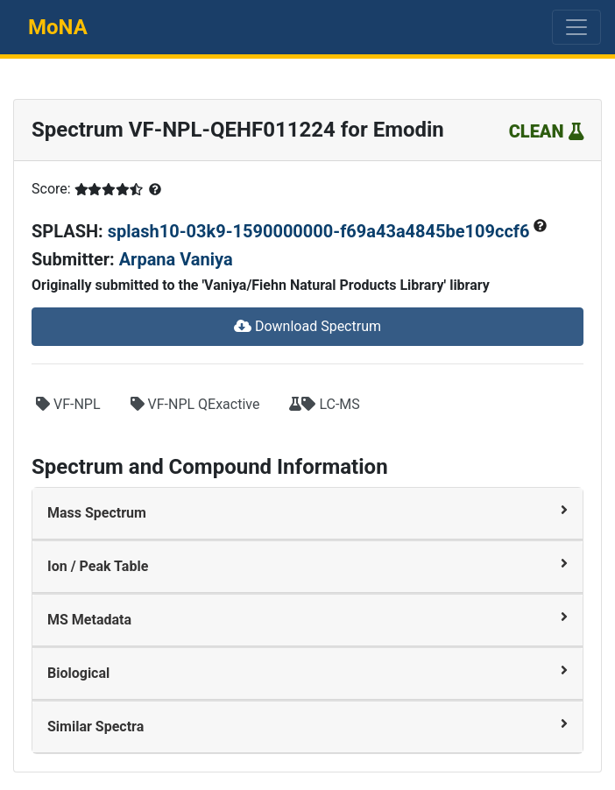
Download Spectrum (307, 326)
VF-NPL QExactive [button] (195, 404)
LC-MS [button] (324, 404)
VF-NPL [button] (68, 404)
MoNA (58, 27)
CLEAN (546, 131)
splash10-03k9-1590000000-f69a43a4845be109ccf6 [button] (321, 231)
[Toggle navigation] (576, 27)
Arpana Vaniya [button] (176, 259)
